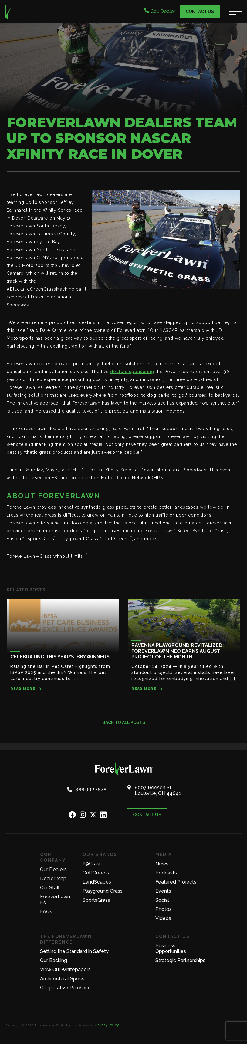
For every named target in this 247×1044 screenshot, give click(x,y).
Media (163, 854)
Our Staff (50, 888)
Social (162, 900)
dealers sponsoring (132, 371)
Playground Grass (103, 891)
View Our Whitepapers (65, 969)
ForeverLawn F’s (55, 899)
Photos (163, 909)
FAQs (46, 911)
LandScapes (97, 882)
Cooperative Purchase (65, 988)
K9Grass (92, 864)
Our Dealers (53, 869)
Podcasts (166, 873)
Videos (163, 918)
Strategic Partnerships (180, 960)
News (161, 864)
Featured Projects (175, 882)
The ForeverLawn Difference (66, 939)
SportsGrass (96, 900)
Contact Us (200, 11)
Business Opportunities (170, 948)
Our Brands (100, 854)
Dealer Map (53, 878)
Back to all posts (123, 722)
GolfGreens (96, 873)
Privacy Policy (107, 1025)
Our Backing (53, 960)
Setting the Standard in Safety (74, 951)
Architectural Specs (62, 979)
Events (163, 891)
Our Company (53, 857)
